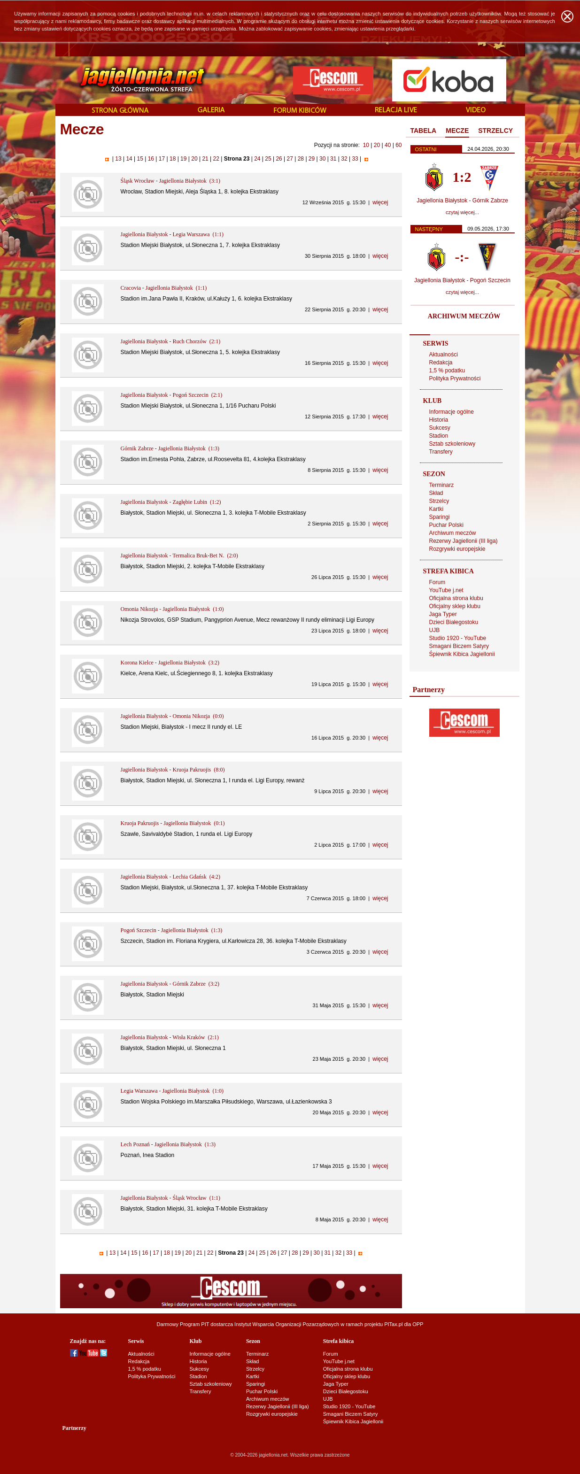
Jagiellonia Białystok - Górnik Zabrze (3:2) (170, 983)
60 (398, 145)
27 (289, 158)
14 (129, 158)
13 (118, 158)
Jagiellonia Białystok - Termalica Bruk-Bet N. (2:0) (179, 555)
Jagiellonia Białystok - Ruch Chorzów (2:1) (171, 341)
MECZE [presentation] (457, 130)
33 (355, 158)
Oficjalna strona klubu (456, 598)
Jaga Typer (443, 614)
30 (322, 158)
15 (140, 158)
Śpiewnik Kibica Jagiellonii (462, 654)
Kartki (436, 509)
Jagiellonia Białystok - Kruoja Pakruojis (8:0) (173, 769)
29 (312, 158)
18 (173, 158)
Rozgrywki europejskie (457, 549)
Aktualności (443, 354)
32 (344, 158)
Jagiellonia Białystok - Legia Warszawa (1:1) (172, 234)
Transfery (441, 451)
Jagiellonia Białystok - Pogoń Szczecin (462, 280)
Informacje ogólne (451, 412)
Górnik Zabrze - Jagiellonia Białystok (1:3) (170, 448)
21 (205, 158)
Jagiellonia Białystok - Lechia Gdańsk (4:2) (171, 876)
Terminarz (441, 485)
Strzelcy (439, 501)
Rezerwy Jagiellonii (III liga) (463, 541)
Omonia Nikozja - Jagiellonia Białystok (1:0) (172, 609)
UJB (434, 630)
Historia (439, 420)
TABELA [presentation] (423, 130)
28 (300, 158)
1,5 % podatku (447, 370)
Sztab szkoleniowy (452, 443)
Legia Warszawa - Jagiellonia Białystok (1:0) (172, 1091)
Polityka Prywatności (455, 378)
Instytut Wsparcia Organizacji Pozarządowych (286, 1324)
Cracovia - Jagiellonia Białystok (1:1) (164, 288)
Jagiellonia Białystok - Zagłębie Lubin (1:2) (171, 502)
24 (257, 158)
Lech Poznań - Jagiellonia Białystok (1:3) (168, 1144)
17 (161, 158)
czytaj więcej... (462, 212)
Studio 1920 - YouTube (458, 638)
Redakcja (441, 362)
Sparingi (439, 517)
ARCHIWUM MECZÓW (464, 316)
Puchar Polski (446, 525)
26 (279, 158)
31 (333, 158)
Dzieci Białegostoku (454, 622)
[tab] (423, 131)
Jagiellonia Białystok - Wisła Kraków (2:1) (170, 1037)
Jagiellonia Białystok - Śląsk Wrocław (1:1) (171, 1198)
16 (150, 158)
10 (366, 145)
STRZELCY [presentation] (495, 130)
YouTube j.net (446, 590)
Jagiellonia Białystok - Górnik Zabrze (462, 200)
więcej (380, 202)
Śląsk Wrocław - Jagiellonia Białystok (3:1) (171, 180)
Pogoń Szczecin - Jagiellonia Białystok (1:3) (172, 930)
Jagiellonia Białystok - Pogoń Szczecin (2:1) (172, 395)
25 (268, 158)
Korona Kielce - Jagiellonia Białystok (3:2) (170, 662)
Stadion (439, 435)
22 (216, 158)
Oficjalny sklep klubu (454, 606)
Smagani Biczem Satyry (459, 646)
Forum (437, 582)
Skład (436, 493)
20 (377, 145)
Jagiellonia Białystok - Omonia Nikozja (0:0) (172, 716)
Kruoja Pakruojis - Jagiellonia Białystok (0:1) (173, 823)
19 (183, 158)
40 (388, 145)
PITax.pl (393, 1324)
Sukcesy (439, 427)
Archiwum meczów (452, 533)
